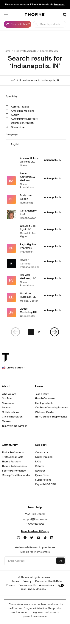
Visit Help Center (35, 514)
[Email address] (30, 561)
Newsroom (8, 403)
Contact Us (42, 452)
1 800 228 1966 (35, 524)
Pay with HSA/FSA (46, 484)
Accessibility (46, 585)
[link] (35, 162)
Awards (6, 407)
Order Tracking (43, 457)
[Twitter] (31, 538)
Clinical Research (12, 416)
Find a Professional (13, 452)
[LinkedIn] (51, 538)
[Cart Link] (64, 15)
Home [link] (7, 51)
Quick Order (42, 475)
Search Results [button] (49, 51)
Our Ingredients (44, 403)
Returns (39, 466)
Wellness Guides (45, 412)
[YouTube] (38, 538)
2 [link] (39, 332)
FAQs (38, 461)
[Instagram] (18, 538)
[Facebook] (25, 538)
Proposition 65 (26, 585)
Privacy (27, 581)
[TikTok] (45, 538)
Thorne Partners (11, 461)
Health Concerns (45, 398)
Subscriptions (43, 479)
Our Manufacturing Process (51, 407)
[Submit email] (60, 561)
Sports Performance (14, 470)
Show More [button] (15, 127)
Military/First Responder (16, 475)
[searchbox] (49, 24)
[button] (6, 14)
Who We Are (9, 394)
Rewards (40, 470)
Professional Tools (12, 457)
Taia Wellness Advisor (14, 425)
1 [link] (31, 332)
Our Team (7, 398)
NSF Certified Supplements (51, 416)
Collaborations (10, 412)
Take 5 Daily (42, 394)
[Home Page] (35, 15)
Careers (7, 421)
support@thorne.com (35, 519)
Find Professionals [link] (25, 51)
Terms (15, 581)
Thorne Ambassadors (14, 466)
